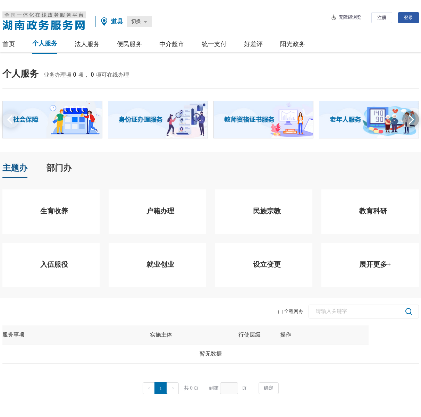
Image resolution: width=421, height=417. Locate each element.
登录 (408, 17)
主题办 (14, 167)
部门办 (59, 167)
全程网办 (290, 311)
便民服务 (129, 44)
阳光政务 (292, 44)
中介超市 (171, 44)
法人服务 (87, 44)
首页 (8, 44)
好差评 (253, 44)
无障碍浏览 (350, 17)
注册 (381, 17)
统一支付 (214, 44)
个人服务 (44, 43)
